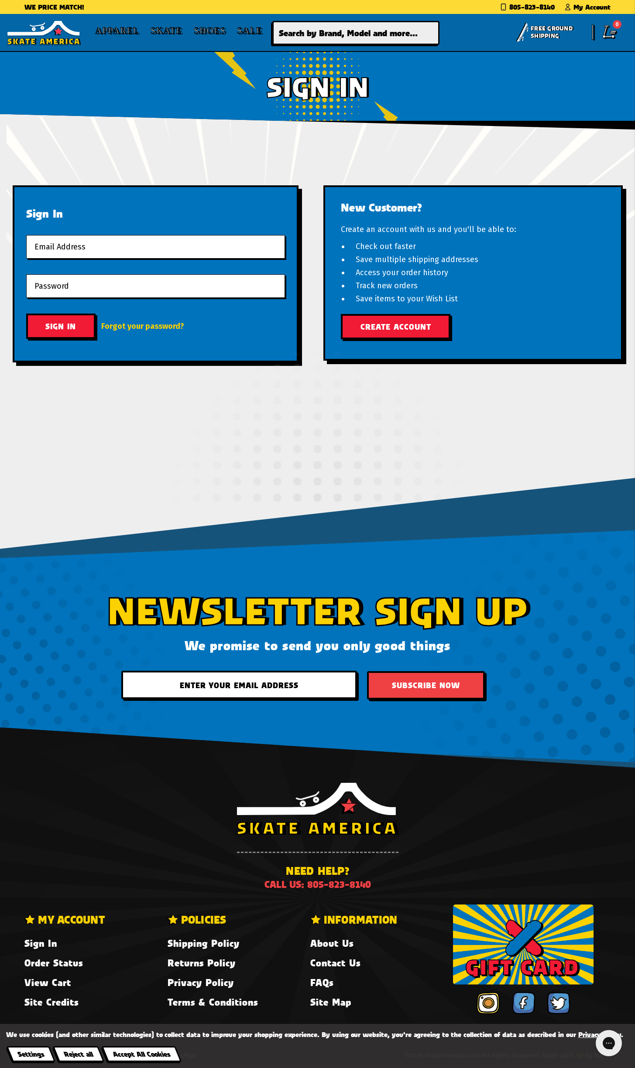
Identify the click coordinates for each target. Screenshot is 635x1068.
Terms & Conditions (213, 1002)
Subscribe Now (426, 685)
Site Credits (51, 1002)
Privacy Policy (201, 982)
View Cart (47, 982)
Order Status (53, 962)
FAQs (321, 982)
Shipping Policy (204, 943)
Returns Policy (202, 962)
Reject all (78, 1054)
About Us (332, 943)
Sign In (40, 943)
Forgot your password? (142, 326)
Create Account (395, 326)
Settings (31, 1054)
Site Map (330, 1002)
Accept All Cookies (141, 1054)
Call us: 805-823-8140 (317, 884)
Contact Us (335, 962)
